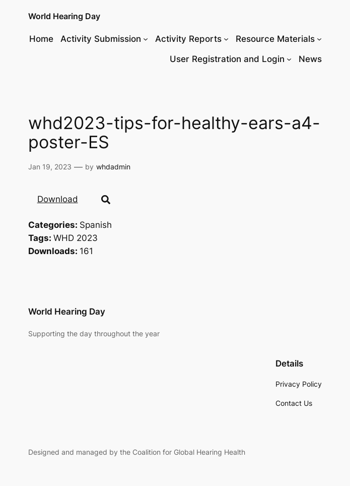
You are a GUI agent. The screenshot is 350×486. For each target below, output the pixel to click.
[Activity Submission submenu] (145, 38)
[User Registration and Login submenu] (289, 59)
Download (57, 199)
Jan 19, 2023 (50, 166)
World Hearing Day (64, 16)
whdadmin (113, 166)
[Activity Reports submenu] (226, 38)
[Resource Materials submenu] (319, 38)
